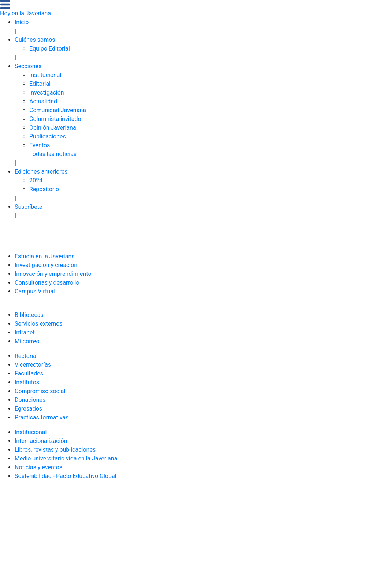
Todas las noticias (53, 154)
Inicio (22, 22)
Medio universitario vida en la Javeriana (66, 458)
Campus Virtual (35, 291)
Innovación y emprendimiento (53, 273)
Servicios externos (39, 323)
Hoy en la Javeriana (25, 13)
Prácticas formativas (41, 417)
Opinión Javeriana (52, 127)
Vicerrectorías (33, 364)
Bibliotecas (29, 314)
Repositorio (44, 189)
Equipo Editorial (49, 48)
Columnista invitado (55, 118)
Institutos (27, 382)
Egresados (28, 408)
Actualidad (43, 101)
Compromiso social (40, 391)
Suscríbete (28, 206)
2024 (35, 180)
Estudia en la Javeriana (45, 256)
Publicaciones (47, 136)
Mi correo (27, 341)
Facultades (29, 373)
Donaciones (30, 399)
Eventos (39, 145)
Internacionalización (41, 440)
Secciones (28, 66)
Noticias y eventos (38, 467)
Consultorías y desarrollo (47, 282)
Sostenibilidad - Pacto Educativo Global (65, 476)
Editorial (40, 83)
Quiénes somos (35, 39)
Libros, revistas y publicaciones (55, 449)
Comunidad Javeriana (57, 110)
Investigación (46, 92)
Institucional (45, 74)
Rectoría (25, 355)
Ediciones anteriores (41, 171)
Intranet (25, 332)
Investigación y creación (46, 265)
